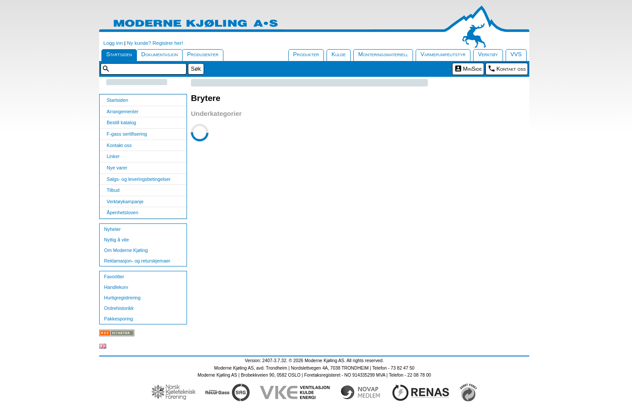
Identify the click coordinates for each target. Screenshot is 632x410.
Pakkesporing (118, 318)
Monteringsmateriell (383, 54)
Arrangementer (123, 111)
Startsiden (119, 54)
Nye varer (117, 167)
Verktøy (488, 54)
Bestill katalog (121, 122)
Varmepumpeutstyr (443, 54)
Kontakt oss (511, 68)
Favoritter (114, 276)
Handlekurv (116, 287)
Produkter (306, 54)
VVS (516, 54)
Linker (113, 156)
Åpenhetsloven (122, 212)
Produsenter (203, 54)
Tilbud (113, 190)
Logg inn (113, 43)
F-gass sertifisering (127, 134)
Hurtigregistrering (122, 297)
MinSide (472, 68)
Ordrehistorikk (119, 308)
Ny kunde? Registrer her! (155, 43)
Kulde (338, 54)
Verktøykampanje (125, 201)
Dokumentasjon (159, 54)
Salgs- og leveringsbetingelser (139, 179)
